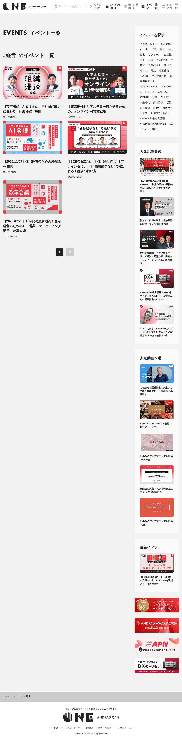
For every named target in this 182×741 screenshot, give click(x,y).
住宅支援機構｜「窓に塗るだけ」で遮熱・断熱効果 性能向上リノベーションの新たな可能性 (156, 258)
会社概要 (53, 728)
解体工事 (158, 102)
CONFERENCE (148, 86)
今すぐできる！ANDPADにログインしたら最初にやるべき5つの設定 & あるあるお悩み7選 (156, 332)
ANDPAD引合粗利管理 (152, 118)
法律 (154, 97)
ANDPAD (162, 59)
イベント (150, 6)
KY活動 (144, 75)
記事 (113, 6)
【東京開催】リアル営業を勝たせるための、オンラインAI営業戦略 (96, 109)
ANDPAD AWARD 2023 (153, 123)
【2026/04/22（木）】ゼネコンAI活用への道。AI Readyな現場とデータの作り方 (156, 580)
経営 (162, 49)
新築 (150, 59)
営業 (154, 49)
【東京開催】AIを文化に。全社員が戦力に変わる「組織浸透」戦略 (32, 109)
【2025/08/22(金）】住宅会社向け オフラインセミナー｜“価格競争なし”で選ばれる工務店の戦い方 (96, 166)
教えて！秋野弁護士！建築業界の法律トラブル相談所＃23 (156, 222)
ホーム (6, 696)
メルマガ (170, 6)
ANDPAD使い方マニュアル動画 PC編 (157, 523)
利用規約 (89, 728)
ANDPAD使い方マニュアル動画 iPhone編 (157, 458)
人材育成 (151, 70)
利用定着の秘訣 (159, 113)
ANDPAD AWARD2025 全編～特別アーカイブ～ (156, 425)
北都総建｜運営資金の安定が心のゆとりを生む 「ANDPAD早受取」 (156, 391)
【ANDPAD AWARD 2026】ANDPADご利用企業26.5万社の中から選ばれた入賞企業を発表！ (156, 186)
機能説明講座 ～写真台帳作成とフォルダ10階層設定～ (156, 490)
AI (147, 49)
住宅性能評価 (159, 75)
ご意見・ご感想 (103, 728)
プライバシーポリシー (71, 728)
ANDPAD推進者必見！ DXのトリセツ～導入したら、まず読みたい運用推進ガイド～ (156, 296)
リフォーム (154, 54)
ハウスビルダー (148, 43)
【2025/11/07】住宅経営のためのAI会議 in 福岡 (32, 164)
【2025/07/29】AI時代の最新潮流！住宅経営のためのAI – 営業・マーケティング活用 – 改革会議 (32, 226)
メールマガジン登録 (123, 728)
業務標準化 (154, 65)
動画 (131, 6)
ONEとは (95, 6)
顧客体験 (164, 70)
